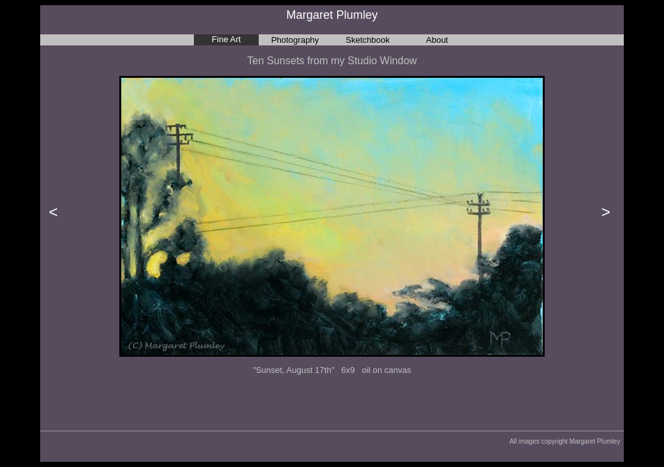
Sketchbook (368, 40)
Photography (295, 40)
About (437, 40)
